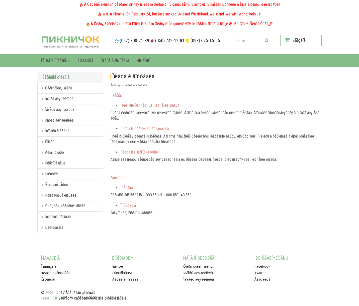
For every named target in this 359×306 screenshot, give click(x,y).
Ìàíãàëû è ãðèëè (55, 131)
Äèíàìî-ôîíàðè (52, 152)
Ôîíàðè (48, 141)
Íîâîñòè (117, 266)
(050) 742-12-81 (169, 40)
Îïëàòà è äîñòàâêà (115, 61)
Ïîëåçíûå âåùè (53, 163)
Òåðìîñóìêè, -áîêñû (56, 88)
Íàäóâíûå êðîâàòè (56, 216)
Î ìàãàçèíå (85, 61)
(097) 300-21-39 (134, 40)
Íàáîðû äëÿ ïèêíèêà (57, 98)
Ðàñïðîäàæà (52, 227)
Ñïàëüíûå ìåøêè (54, 184)
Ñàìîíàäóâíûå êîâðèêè (59, 195)
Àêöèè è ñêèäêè (125, 279)
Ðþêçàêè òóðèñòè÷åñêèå (63, 206)
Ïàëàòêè (49, 173)
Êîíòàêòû (143, 61)
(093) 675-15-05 (205, 40)
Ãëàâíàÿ (115, 85)
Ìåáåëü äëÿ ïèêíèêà (57, 109)
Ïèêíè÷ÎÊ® (49, 298)
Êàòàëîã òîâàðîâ (55, 61)
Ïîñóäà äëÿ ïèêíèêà (57, 120)
